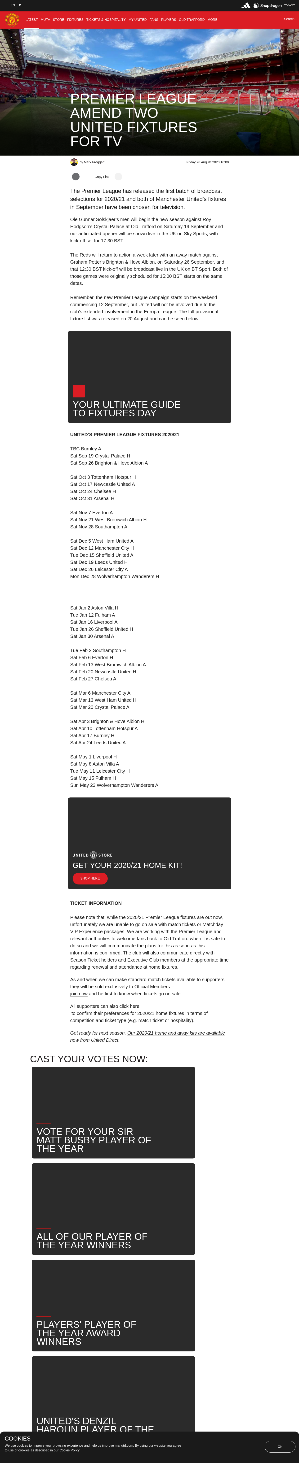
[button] (12, 5)
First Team (126, 1276)
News (80, 1276)
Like (101, 1276)
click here (129, 1006)
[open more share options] (118, 176)
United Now (205, 1276)
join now (79, 993)
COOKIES (18, 1438)
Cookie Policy (69, 1450)
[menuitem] (31, 20)
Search (176, 1276)
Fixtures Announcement (96, 1291)
